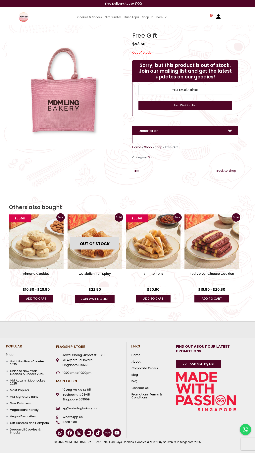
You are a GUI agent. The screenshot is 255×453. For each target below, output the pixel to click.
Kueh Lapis (132, 17)
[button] (146, 17)
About (136, 361)
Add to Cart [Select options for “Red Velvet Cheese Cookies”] (212, 298)
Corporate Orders (144, 368)
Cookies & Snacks (89, 17)
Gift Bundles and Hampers (29, 423)
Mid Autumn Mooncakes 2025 (27, 381)
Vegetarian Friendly (24, 410)
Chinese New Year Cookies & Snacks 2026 (27, 372)
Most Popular (19, 390)
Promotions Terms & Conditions (146, 395)
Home (136, 147)
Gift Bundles (113, 17)
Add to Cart (153, 298)
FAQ (134, 381)
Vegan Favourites (23, 416)
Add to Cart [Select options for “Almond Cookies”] (36, 298)
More (161, 17)
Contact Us (140, 388)
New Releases (20, 403)
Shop (147, 17)
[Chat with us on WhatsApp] (245, 429)
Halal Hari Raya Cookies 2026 (27, 362)
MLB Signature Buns (24, 396)
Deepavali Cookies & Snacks (25, 430)
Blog (134, 375)
